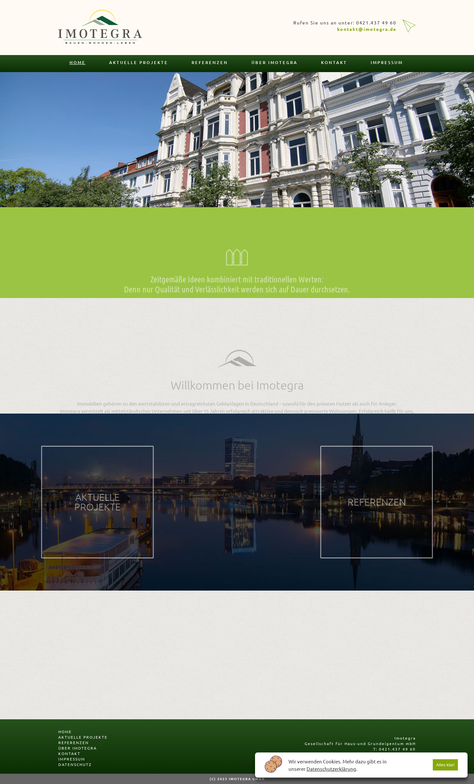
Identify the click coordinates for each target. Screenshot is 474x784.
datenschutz (75, 764)
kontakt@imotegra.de (366, 29)
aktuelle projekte (138, 62)
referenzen (210, 62)
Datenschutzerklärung (331, 769)
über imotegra (274, 62)
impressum (387, 62)
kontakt (334, 62)
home (78, 62)
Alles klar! (445, 764)
